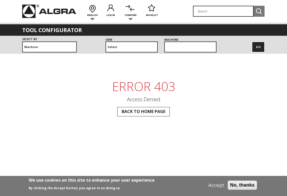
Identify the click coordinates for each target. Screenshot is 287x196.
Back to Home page (143, 111)
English (92, 15)
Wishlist (152, 15)
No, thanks (242, 186)
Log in (111, 15)
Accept (216, 186)
